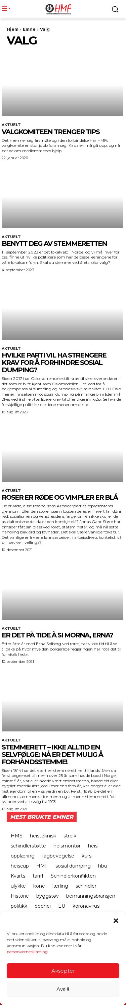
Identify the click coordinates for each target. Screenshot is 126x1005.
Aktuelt (11, 125)
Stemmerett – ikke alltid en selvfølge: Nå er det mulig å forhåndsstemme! (52, 754)
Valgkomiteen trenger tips (50, 132)
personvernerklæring (27, 952)
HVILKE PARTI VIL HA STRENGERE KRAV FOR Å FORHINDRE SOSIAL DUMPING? (54, 362)
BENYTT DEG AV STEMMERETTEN (54, 243)
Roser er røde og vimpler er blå (60, 497)
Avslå (63, 990)
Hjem (12, 29)
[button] (116, 921)
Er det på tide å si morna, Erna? (57, 635)
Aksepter (63, 971)
